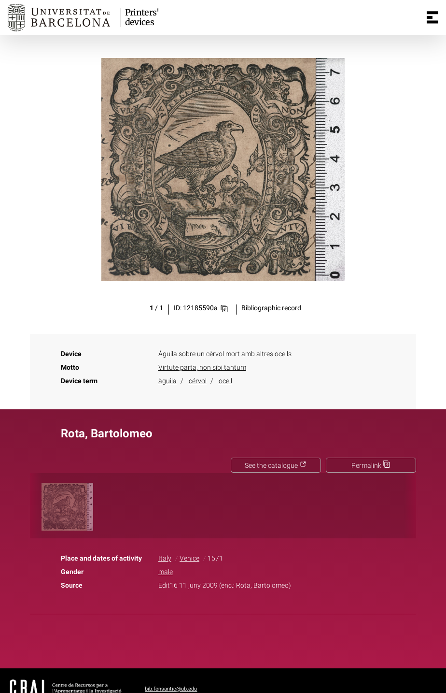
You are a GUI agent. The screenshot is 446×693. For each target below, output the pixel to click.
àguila (167, 381)
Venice (189, 558)
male (165, 572)
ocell (225, 381)
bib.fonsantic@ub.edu (171, 689)
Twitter (217, 639)
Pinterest (240, 639)
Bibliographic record (271, 308)
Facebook (196, 639)
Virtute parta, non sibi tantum (202, 367)
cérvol (198, 381)
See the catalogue (276, 466)
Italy (164, 558)
